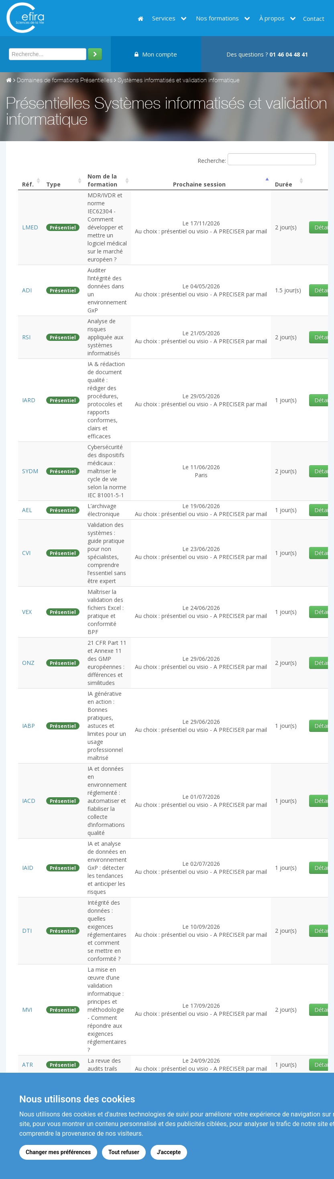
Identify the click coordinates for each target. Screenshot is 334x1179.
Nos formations (223, 18)
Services (169, 18)
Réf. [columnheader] (28, 184)
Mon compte (155, 54)
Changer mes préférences (58, 1152)
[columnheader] (107, 180)
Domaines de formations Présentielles (64, 81)
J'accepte (169, 1152)
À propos (277, 18)
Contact (313, 18)
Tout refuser (123, 1152)
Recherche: (257, 159)
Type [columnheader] (53, 184)
